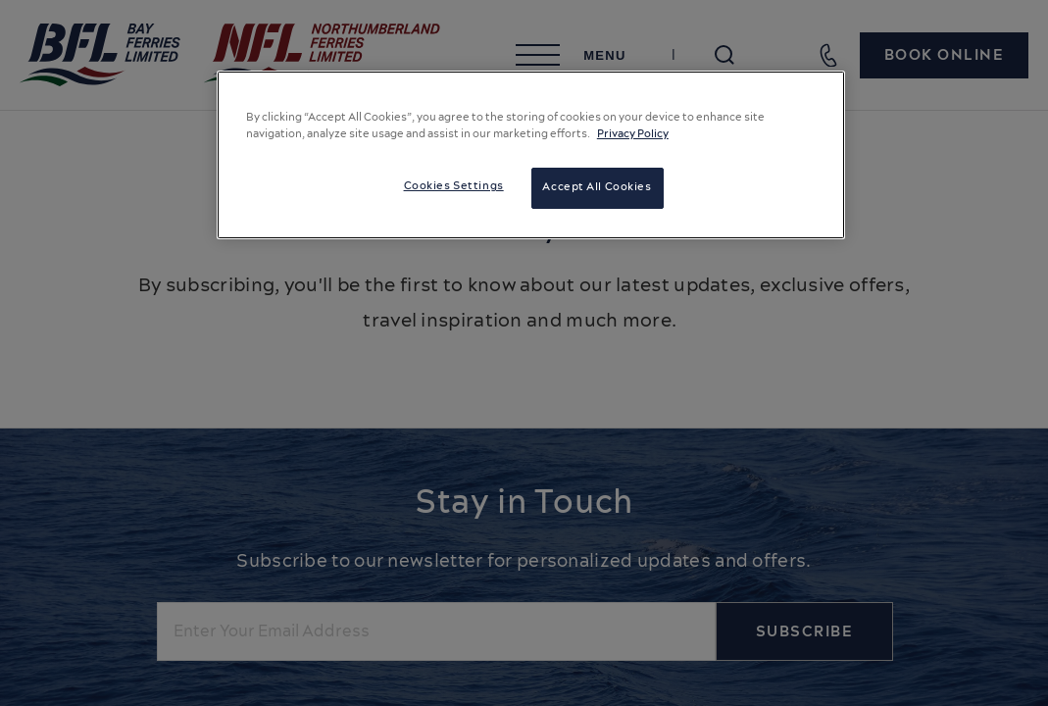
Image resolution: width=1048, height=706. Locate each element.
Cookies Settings (454, 186)
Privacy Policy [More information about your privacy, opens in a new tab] (633, 134)
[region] (531, 155)
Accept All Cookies (596, 187)
